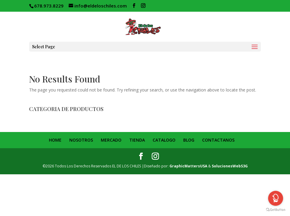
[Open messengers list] (275, 198)
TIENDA (137, 140)
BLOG (188, 140)
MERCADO (111, 140)
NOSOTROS (81, 140)
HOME (55, 140)
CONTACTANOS (218, 140)
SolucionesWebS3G (230, 166)
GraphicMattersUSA (188, 166)
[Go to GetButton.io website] (275, 210)
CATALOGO (164, 140)
